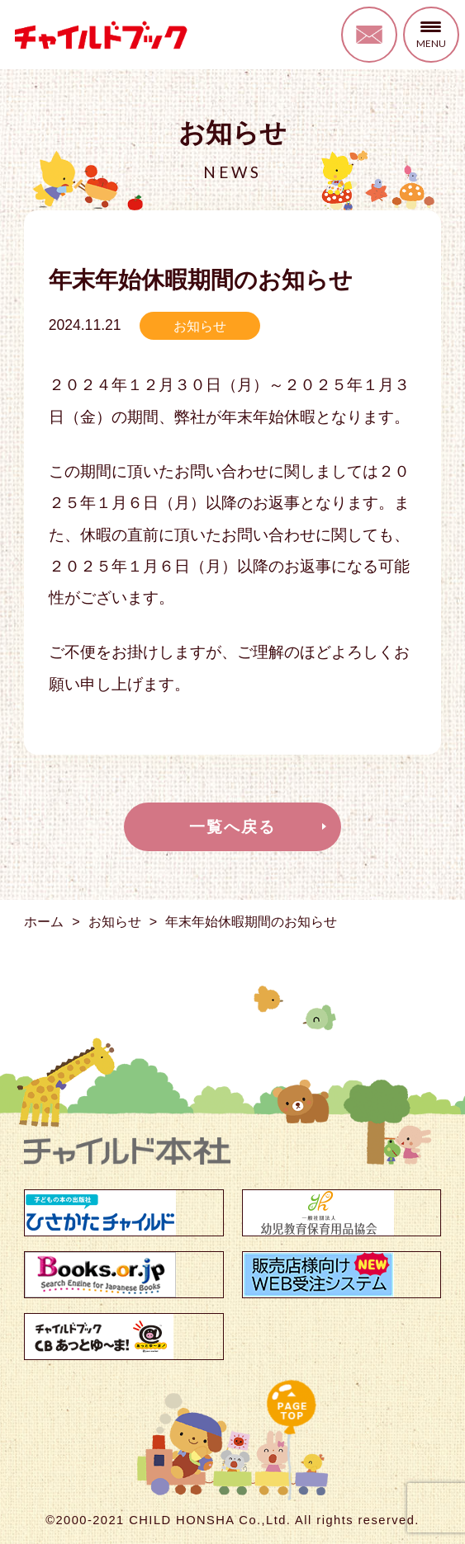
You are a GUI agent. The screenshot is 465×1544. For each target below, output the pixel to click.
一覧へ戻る (232, 827)
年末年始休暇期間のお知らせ (251, 921)
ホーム (44, 921)
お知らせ (199, 325)
